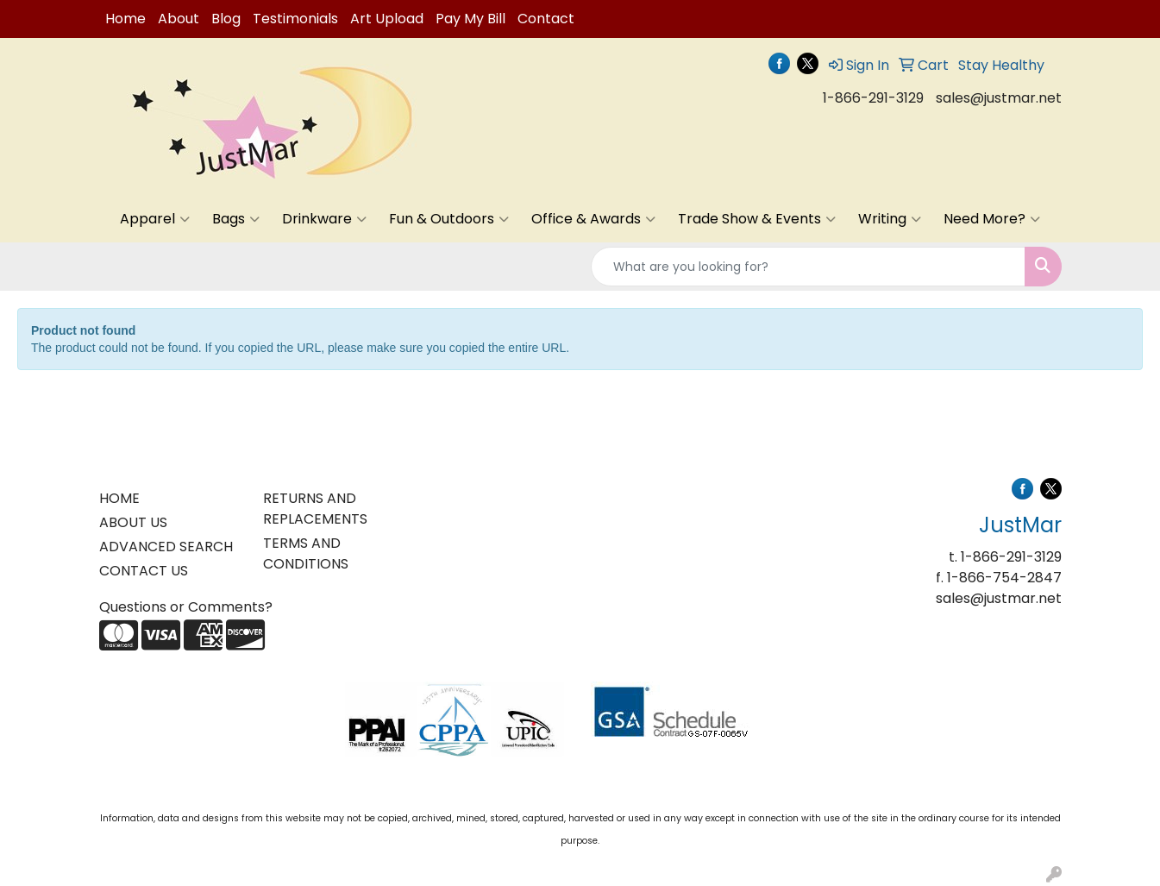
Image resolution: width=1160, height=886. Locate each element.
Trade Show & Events (757, 219)
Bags (236, 219)
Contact (545, 18)
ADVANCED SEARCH (166, 546)
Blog (226, 18)
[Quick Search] (808, 266)
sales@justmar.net (999, 98)
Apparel (155, 219)
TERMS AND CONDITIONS (305, 553)
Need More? (992, 219)
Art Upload (386, 18)
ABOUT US (133, 522)
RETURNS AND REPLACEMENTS (315, 508)
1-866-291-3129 (873, 98)
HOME (119, 498)
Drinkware (324, 219)
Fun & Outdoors (449, 219)
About (178, 18)
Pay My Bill (470, 18)
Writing (889, 219)
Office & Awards (593, 219)
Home (125, 18)
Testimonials (295, 18)
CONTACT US (143, 571)
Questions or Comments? (186, 607)
